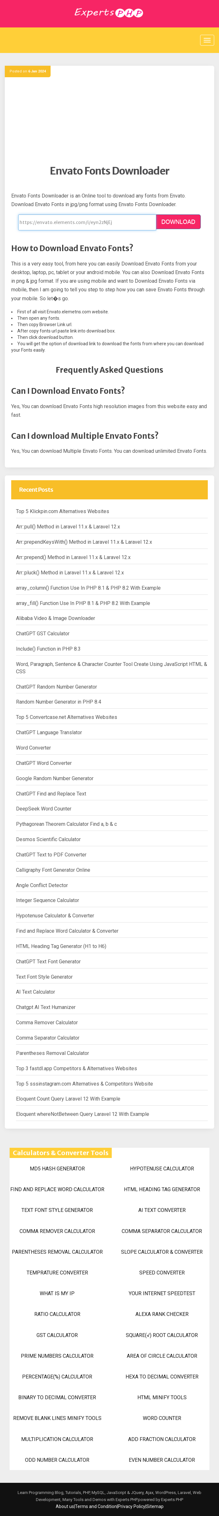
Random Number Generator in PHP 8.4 (58, 702)
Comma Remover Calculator (47, 1022)
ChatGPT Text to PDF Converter (51, 855)
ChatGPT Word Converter (44, 763)
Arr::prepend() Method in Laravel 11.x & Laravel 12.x (73, 557)
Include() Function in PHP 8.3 (48, 649)
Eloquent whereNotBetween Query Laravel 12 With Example (82, 1114)
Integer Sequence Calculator (47, 900)
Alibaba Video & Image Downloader (55, 618)
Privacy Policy (131, 1506)
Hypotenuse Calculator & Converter (55, 916)
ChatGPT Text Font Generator (48, 962)
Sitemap (155, 1506)
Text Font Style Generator (44, 977)
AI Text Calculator (35, 992)
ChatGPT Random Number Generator (56, 687)
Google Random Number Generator (54, 778)
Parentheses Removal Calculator (52, 1053)
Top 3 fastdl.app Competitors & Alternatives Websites (76, 1068)
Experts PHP (171, 1499)
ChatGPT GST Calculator (42, 634)
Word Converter (33, 748)
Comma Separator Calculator (47, 1038)
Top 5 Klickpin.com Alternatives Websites (62, 511)
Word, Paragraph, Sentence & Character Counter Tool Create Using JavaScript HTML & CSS (111, 668)
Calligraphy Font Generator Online (53, 870)
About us (65, 1506)
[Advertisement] (109, 120)
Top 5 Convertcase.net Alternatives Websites (66, 717)
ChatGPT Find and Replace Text (51, 794)
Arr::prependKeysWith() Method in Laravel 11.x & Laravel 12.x (84, 542)
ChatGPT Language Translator (49, 732)
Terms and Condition (96, 1506)
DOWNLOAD (178, 222)
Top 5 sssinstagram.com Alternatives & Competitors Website (84, 1084)
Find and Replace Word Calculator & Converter (67, 931)
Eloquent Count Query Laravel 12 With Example (68, 1099)
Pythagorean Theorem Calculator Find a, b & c (66, 824)
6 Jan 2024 (37, 71)
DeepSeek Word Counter (43, 809)
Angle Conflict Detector (42, 885)
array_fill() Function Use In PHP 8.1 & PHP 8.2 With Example (83, 603)
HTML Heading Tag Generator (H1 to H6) (61, 946)
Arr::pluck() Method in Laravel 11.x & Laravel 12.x (70, 573)
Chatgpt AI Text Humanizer (46, 1007)
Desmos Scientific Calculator (48, 839)
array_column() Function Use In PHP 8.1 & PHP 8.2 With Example (88, 588)
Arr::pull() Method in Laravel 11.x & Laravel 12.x (68, 527)
